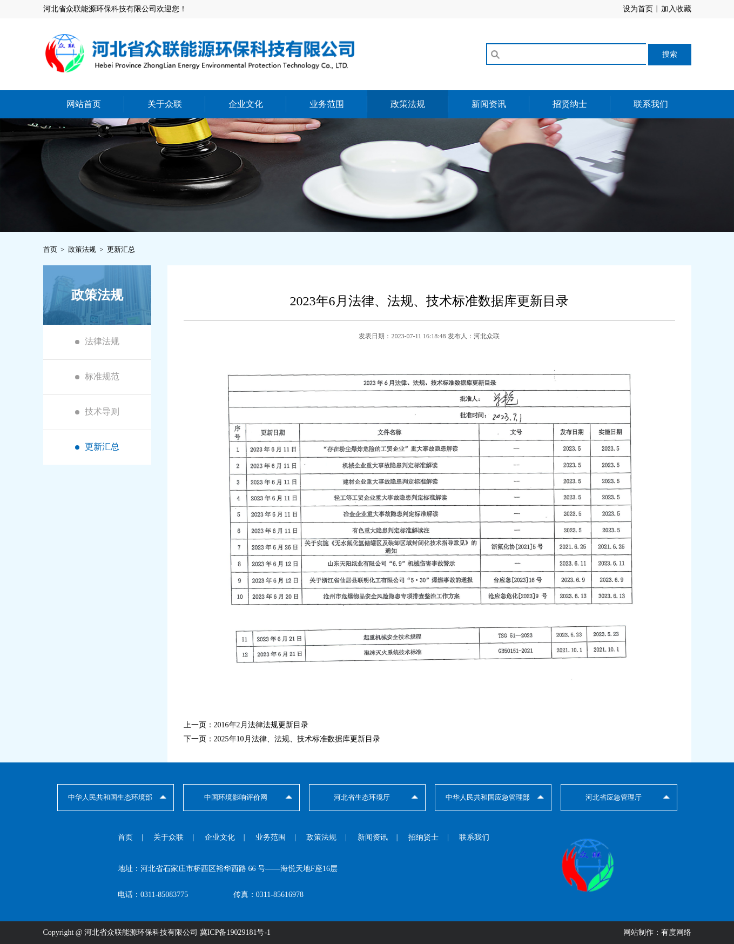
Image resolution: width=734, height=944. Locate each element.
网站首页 (83, 104)
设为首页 (638, 9)
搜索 (669, 54)
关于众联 (164, 104)
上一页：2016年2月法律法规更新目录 (246, 725)
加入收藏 (676, 9)
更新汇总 (102, 446)
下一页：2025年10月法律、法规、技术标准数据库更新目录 (282, 739)
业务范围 (326, 104)
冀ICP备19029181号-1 (235, 932)
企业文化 (245, 104)
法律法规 (102, 341)
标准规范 (102, 376)
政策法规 (407, 104)
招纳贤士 (423, 837)
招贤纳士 (570, 104)
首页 (125, 837)
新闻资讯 (489, 104)
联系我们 (651, 104)
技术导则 (102, 411)
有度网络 (676, 932)
